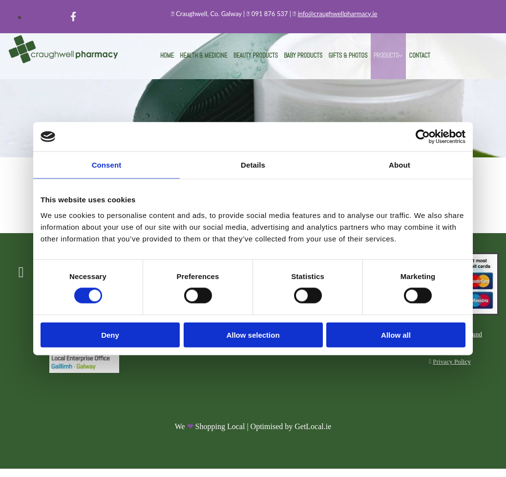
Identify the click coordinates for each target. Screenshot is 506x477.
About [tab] (399, 165)
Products (374, 60)
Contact (403, 60)
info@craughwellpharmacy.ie (338, 14)
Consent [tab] (107, 165)
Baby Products (302, 60)
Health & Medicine (215, 60)
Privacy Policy (451, 368)
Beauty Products (260, 60)
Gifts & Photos (341, 60)
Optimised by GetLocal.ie (291, 435)
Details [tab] (253, 165)
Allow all (396, 334)
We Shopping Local (210, 435)
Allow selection (252, 334)
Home (184, 60)
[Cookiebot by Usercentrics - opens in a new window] (422, 137)
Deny (110, 334)
